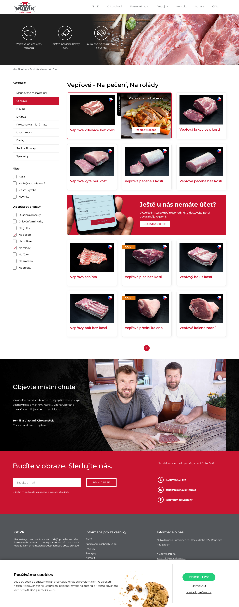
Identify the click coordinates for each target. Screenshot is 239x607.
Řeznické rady (139, 6)
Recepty (90, 548)
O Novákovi (114, 6)
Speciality (22, 156)
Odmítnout (199, 586)
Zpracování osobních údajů (101, 543)
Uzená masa (24, 132)
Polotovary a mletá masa (31, 124)
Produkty (34, 69)
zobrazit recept (146, 129)
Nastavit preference (198, 592)
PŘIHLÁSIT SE (101, 482)
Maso (44, 69)
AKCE (95, 6)
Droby (20, 140)
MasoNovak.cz (20, 69)
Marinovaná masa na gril (31, 92)
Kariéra (199, 6)
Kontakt (181, 6)
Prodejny (162, 6)
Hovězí (20, 108)
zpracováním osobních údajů (53, 492)
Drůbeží (21, 116)
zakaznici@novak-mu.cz (177, 490)
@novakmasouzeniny (175, 500)
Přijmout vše (199, 577)
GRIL (215, 6)
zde (77, 545)
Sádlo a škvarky (26, 148)
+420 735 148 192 (172, 480)
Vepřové (53, 69)
